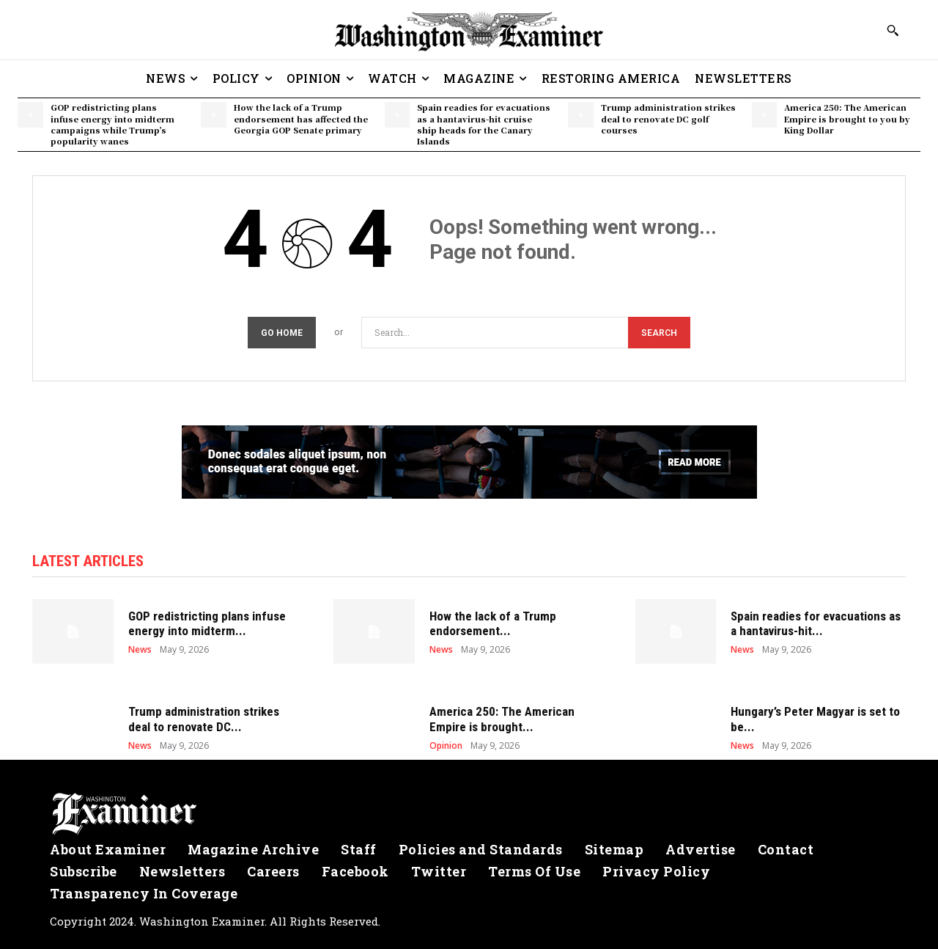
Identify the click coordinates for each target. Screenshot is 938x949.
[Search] (659, 332)
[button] (892, 30)
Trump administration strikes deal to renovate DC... (203, 718)
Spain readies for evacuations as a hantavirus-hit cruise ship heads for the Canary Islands (483, 124)
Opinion (445, 745)
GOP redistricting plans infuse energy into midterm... (207, 623)
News (140, 649)
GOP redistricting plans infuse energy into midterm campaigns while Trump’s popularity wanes (112, 124)
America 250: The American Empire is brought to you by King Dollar (847, 118)
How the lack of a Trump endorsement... (492, 623)
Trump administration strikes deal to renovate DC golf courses (668, 118)
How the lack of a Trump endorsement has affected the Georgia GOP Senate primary (301, 118)
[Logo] (469, 814)
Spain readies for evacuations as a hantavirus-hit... (816, 623)
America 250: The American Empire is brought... (502, 718)
